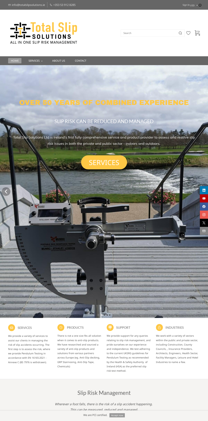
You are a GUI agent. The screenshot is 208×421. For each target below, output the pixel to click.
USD (192, 5)
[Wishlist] (189, 33)
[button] (104, 162)
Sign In (186, 4)
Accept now (117, 415)
